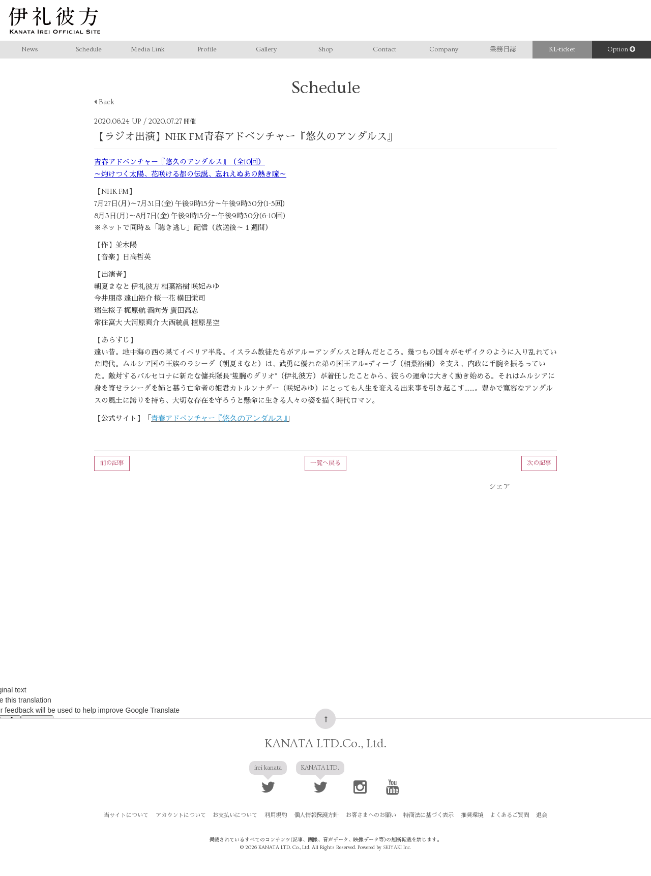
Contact (384, 49)
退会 (535, 816)
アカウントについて (186, 816)
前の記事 (112, 463)
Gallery (266, 49)
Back (104, 102)
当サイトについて (132, 816)
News (29, 49)
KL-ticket (562, 49)
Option (621, 49)
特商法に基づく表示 (426, 816)
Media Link (148, 49)
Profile (207, 49)
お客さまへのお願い (370, 816)
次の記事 (539, 463)
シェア (499, 487)
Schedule (89, 49)
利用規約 (278, 816)
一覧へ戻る (325, 463)
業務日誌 (503, 49)
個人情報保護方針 (317, 816)
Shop (325, 49)
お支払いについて (239, 816)
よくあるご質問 (504, 816)
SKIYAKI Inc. (397, 847)
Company (443, 49)
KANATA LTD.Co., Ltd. (325, 744)
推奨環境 (468, 816)
